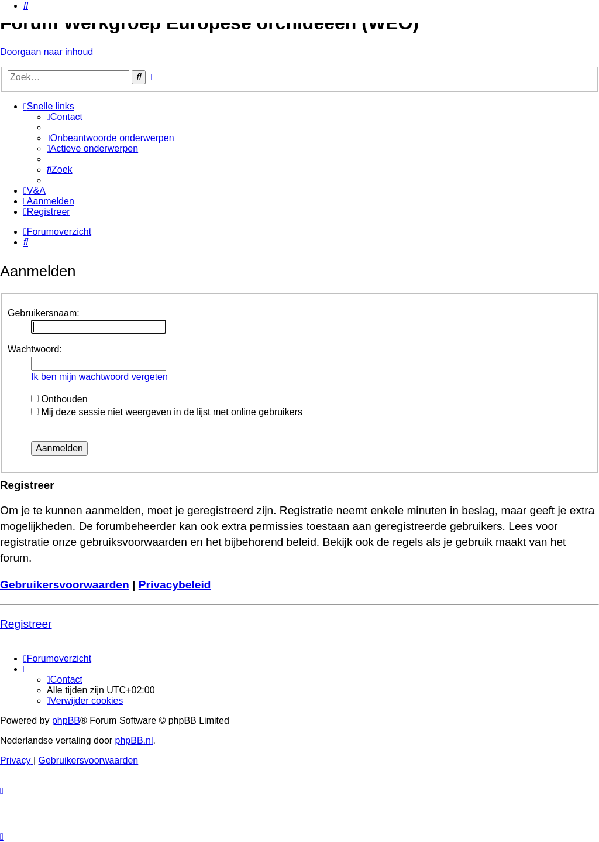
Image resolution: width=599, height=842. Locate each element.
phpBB (66, 720)
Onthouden (59, 399)
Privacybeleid (175, 585)
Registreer (26, 624)
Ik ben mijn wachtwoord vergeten (99, 377)
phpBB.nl (134, 740)
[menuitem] (25, 6)
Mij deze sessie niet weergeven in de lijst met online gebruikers (166, 412)
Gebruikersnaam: (44, 313)
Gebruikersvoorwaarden (64, 585)
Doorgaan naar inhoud (46, 52)
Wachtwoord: (35, 349)
